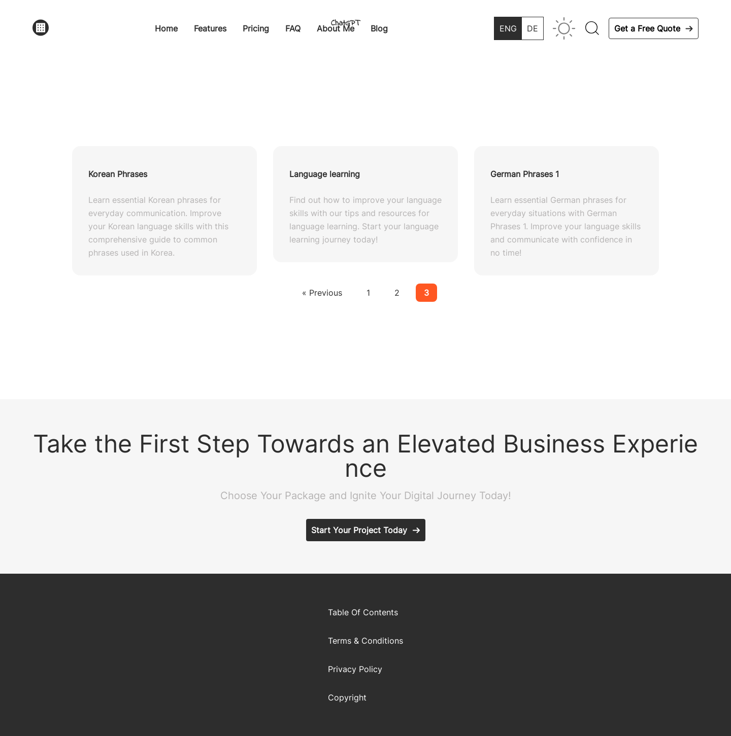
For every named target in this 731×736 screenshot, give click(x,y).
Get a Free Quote (647, 28)
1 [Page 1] (368, 293)
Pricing (256, 28)
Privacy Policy (355, 669)
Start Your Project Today (359, 530)
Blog (379, 28)
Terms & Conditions (365, 641)
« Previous (322, 293)
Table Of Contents (363, 612)
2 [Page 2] (397, 293)
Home (166, 28)
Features (210, 28)
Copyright (347, 697)
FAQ (293, 28)
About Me (335, 28)
